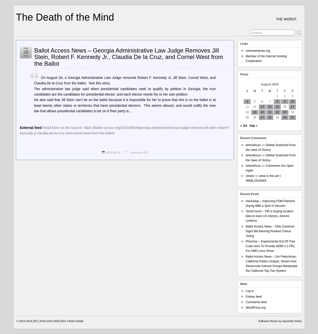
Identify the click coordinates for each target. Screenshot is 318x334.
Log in (250, 291)
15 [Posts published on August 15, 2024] (277, 107)
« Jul (243, 125)
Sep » (253, 125)
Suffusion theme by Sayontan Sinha (280, 321)
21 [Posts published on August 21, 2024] (269, 112)
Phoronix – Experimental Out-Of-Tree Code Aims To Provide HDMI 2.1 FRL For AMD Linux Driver (270, 246)
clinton (250, 176)
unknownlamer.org (258, 51)
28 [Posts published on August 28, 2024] (269, 117)
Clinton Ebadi (75, 321)
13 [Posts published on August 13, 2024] (262, 107)
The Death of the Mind (65, 17)
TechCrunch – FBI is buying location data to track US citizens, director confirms (269, 216)
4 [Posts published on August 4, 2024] (247, 101)
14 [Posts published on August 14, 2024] (269, 107)
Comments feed (256, 302)
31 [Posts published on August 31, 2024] (292, 117)
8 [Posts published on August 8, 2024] (277, 101)
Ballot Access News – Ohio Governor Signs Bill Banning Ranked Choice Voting (270, 231)
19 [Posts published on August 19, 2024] (254, 112)
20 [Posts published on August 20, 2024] (262, 112)
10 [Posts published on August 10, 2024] (292, 101)
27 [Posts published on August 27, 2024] (262, 117)
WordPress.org (256, 307)
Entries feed (254, 296)
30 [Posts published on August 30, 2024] (284, 117)
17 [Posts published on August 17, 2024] (292, 107)
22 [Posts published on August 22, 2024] (277, 112)
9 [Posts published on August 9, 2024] (285, 101)
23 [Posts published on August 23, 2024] (284, 112)
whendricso (253, 145)
